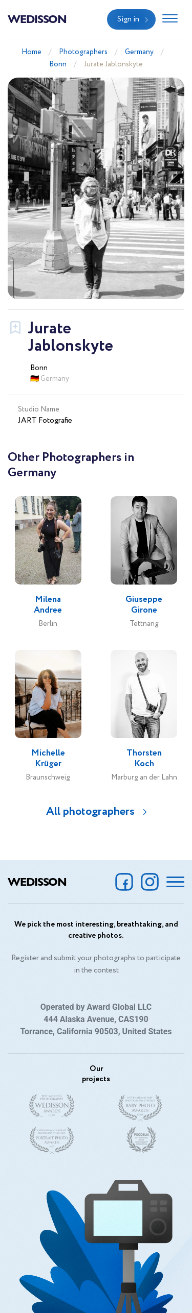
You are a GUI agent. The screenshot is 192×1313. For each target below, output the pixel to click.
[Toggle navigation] (170, 19)
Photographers (83, 52)
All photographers (90, 812)
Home (31, 52)
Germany (139, 52)
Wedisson (37, 18)
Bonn (58, 64)
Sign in (128, 19)
